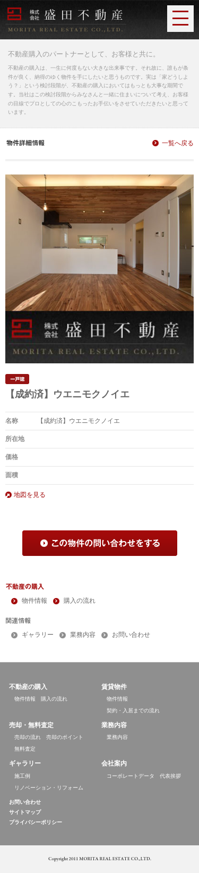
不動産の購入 (28, 687)
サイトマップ (25, 812)
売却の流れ (27, 737)
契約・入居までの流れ (133, 710)
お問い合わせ (131, 634)
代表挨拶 (170, 776)
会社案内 (114, 763)
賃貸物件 (114, 687)
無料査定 (25, 749)
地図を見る (30, 494)
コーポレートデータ (130, 776)
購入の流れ (80, 600)
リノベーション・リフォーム (48, 788)
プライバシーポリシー (35, 822)
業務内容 (83, 634)
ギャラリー (38, 634)
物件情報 (34, 600)
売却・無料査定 (31, 725)
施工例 (22, 776)
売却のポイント (64, 737)
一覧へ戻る (178, 143)
